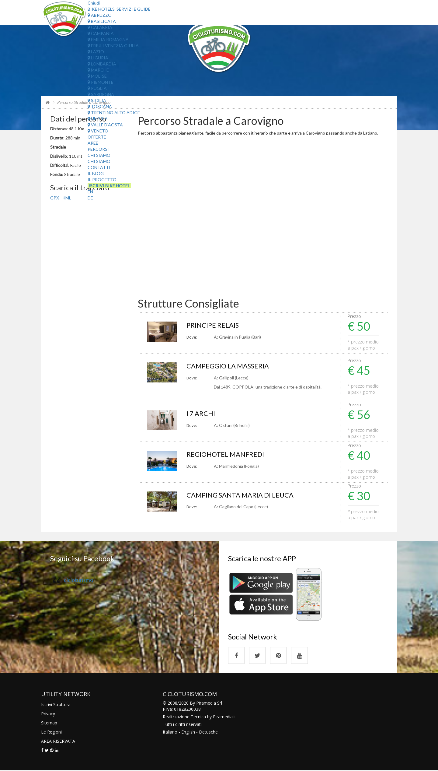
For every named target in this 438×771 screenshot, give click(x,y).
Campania (101, 33)
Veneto (98, 130)
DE (90, 197)
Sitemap (49, 723)
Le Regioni (51, 732)
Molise (97, 76)
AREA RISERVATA (58, 742)
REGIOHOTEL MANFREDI (225, 454)
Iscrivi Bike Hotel (109, 185)
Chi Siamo (99, 155)
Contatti (99, 167)
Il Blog (96, 173)
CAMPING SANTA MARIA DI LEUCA (240, 495)
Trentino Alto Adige (114, 112)
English (188, 732)
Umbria (98, 118)
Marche (98, 69)
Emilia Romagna (108, 39)
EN (90, 191)
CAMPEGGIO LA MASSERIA (227, 366)
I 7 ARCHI (200, 414)
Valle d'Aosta (105, 124)
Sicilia (97, 100)
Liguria (98, 57)
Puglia (97, 88)
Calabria (100, 27)
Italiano (170, 732)
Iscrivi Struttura (56, 705)
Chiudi (94, 2)
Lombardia (102, 63)
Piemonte (100, 82)
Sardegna (101, 94)
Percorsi (98, 149)
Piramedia (223, 717)
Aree (93, 143)
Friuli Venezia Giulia (113, 45)
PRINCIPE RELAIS (212, 325)
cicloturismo (78, 580)
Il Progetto (102, 179)
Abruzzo (100, 15)
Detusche (208, 732)
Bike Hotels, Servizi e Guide (119, 9)
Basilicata (102, 21)
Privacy (48, 714)
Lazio (96, 51)
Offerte (97, 136)
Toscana (100, 106)
